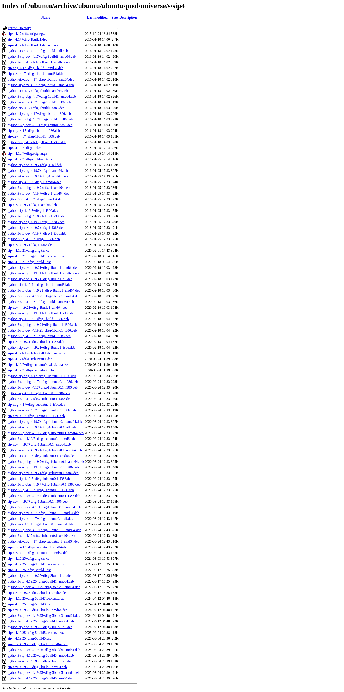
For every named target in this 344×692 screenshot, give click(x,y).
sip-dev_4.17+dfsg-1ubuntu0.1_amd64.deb (38, 553)
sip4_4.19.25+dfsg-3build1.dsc (29, 570)
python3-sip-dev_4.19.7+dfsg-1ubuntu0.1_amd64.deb (46, 433)
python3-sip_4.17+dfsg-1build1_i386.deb (37, 142)
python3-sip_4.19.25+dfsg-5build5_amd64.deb (41, 655)
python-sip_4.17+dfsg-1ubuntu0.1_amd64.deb (40, 524)
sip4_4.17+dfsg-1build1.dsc (27, 39)
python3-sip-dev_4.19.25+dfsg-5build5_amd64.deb (44, 650)
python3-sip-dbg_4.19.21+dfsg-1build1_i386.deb (42, 324)
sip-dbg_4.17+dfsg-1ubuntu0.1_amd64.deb (38, 547)
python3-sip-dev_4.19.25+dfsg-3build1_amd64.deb (44, 587)
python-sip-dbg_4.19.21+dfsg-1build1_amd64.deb (43, 273)
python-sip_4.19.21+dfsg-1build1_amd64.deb (40, 285)
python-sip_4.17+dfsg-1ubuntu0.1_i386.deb (39, 393)
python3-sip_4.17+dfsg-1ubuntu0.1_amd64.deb (41, 536)
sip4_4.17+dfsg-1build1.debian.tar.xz (34, 45)
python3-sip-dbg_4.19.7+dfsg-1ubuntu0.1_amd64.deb (46, 461)
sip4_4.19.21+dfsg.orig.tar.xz (28, 250)
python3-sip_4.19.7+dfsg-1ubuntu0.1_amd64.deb (42, 439)
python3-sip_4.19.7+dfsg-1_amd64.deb (35, 199)
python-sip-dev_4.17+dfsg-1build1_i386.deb (39, 102)
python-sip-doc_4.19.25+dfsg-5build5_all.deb (40, 661)
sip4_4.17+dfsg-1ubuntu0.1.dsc (30, 359)
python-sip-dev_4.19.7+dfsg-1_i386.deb (36, 227)
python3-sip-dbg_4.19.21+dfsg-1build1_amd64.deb (44, 290)
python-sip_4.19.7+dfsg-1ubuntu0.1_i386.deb (40, 478)
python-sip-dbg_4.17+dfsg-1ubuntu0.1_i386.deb (42, 376)
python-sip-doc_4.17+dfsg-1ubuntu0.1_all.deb (40, 518)
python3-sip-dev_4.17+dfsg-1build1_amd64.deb (42, 56)
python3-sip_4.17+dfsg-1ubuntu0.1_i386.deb (39, 399)
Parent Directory (19, 28)
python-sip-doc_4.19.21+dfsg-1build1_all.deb (40, 279)
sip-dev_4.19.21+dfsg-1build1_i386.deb (36, 342)
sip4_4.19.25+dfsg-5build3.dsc (29, 604)
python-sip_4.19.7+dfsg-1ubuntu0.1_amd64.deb (41, 456)
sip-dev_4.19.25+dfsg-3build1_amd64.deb (38, 593)
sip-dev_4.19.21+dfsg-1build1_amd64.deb (38, 307)
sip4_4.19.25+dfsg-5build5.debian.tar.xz (36, 633)
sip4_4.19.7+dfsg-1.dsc (24, 148)
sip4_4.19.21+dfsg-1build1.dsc (29, 262)
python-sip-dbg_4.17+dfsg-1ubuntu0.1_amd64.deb (43, 541)
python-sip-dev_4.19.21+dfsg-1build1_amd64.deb (43, 267)
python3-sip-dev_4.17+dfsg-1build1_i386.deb (40, 125)
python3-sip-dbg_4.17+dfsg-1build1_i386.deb (40, 119)
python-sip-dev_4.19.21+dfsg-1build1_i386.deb (41, 347)
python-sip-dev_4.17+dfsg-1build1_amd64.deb (41, 85)
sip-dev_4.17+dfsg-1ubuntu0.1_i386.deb (36, 416)
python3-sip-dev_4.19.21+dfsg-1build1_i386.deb (42, 330)
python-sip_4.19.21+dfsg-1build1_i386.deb (38, 319)
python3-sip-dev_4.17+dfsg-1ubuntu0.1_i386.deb (43, 387)
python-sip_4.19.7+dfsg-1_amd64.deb (34, 182)
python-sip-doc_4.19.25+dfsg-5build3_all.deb (40, 627)
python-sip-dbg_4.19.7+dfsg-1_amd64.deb (38, 170)
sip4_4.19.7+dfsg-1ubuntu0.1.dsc (31, 370)
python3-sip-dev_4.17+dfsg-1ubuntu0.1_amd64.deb (44, 507)
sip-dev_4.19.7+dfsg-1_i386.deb (31, 245)
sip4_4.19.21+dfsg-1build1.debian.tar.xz (36, 256)
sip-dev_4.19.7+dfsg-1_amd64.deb (32, 205)
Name (45, 17)
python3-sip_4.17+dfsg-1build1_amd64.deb (39, 62)
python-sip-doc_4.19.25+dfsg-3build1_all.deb (40, 575)
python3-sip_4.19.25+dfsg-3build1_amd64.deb (41, 581)
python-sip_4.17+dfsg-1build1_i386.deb (36, 108)
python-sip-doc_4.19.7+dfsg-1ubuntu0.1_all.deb (42, 427)
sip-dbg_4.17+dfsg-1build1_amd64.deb (35, 68)
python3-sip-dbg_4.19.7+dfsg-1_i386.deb (37, 216)
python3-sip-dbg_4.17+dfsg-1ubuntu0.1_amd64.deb (44, 530)
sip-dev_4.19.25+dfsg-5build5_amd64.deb (38, 644)
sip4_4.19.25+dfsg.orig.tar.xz (28, 558)
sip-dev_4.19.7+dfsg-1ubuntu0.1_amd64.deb (39, 444)
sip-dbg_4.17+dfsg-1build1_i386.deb (34, 131)
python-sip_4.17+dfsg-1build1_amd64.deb (38, 91)
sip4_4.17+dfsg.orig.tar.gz (26, 34)
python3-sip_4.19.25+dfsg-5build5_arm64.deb (40, 678)
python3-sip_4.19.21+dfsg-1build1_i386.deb (39, 336)
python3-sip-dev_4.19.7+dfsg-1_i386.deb (37, 233)
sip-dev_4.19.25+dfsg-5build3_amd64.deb (38, 610)
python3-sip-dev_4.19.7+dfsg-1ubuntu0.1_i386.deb (44, 496)
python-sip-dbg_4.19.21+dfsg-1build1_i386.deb (41, 313)
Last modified (97, 17)
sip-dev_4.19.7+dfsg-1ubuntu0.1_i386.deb (38, 501)
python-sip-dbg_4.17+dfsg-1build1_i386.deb (39, 113)
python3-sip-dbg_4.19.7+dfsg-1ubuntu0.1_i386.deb (44, 484)
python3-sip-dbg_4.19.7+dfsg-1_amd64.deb (39, 188)
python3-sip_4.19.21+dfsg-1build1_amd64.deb (41, 302)
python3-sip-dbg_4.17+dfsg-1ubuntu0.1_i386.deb (43, 382)
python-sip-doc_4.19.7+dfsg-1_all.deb (35, 165)
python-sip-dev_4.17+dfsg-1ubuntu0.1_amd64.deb (43, 513)
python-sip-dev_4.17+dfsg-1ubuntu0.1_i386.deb (42, 410)
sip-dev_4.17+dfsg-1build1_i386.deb (34, 136)
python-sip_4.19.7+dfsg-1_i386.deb (33, 210)
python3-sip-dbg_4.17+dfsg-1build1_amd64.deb (42, 96)
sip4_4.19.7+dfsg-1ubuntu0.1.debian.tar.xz (38, 364)
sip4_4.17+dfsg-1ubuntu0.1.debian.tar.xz (36, 353)
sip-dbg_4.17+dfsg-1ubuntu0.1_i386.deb (36, 404)
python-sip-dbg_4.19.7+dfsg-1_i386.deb (36, 222)
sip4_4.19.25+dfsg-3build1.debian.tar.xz (36, 564)
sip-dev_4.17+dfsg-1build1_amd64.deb (35, 73)
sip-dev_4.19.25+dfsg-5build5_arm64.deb (37, 667)
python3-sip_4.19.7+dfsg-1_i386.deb (34, 239)
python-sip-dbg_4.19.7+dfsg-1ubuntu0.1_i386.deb (43, 467)
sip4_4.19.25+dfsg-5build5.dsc (29, 638)
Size (115, 17)
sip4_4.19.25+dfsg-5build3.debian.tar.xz (36, 598)
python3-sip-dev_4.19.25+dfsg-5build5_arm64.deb (44, 672)
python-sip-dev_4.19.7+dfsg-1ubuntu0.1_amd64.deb (45, 450)
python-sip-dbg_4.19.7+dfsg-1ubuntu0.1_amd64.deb (45, 421)
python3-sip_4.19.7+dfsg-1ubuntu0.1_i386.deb (41, 490)
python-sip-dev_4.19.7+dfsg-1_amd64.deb (38, 176)
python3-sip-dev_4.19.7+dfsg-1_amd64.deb (38, 193)
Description (128, 17)
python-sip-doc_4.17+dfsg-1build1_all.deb (38, 51)
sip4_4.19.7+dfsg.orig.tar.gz (27, 153)
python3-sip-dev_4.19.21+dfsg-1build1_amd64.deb (44, 296)
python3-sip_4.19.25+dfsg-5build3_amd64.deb (41, 621)
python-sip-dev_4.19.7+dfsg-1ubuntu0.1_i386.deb (43, 473)
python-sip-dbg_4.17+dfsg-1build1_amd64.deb (41, 79)
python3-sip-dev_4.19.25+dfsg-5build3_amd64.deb (44, 615)
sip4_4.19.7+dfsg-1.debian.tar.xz (31, 159)
